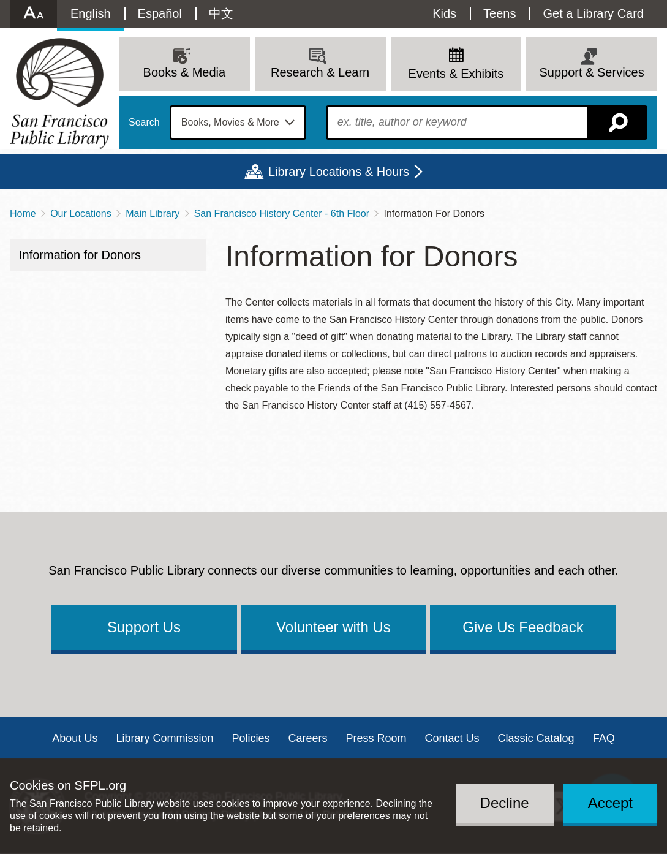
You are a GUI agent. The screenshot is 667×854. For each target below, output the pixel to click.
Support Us (144, 627)
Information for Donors (80, 255)
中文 (221, 13)
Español (160, 13)
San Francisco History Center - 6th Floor (281, 213)
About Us (74, 738)
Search (144, 122)
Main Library (152, 213)
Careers (307, 738)
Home (23, 213)
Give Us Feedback (522, 627)
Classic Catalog (536, 738)
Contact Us (452, 738)
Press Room (376, 738)
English (90, 13)
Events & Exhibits (456, 73)
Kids (444, 13)
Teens (499, 13)
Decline (504, 803)
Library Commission (164, 738)
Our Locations (80, 213)
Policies (250, 738)
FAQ (604, 738)
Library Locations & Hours (338, 171)
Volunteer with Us (333, 627)
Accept (610, 803)
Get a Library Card (593, 13)
